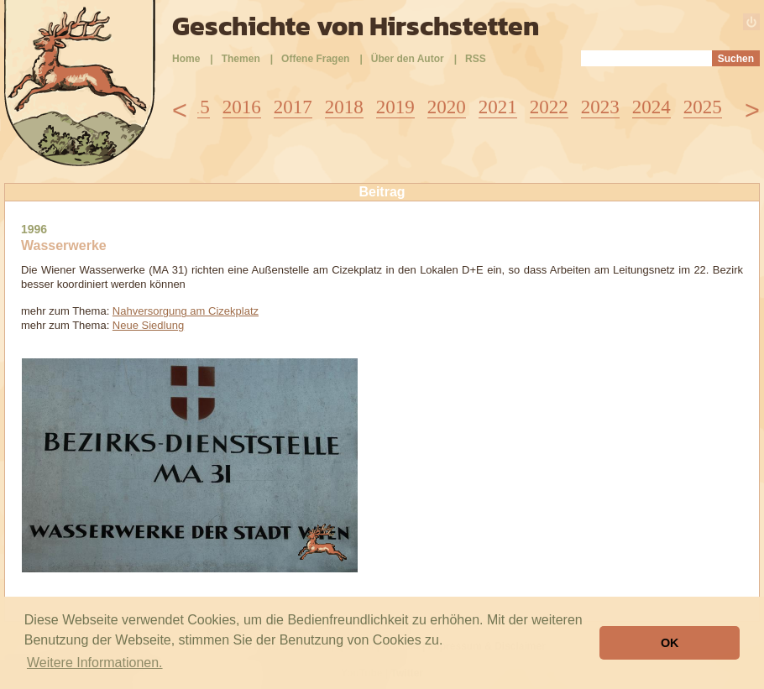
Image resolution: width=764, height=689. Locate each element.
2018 (344, 107)
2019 (395, 107)
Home (186, 59)
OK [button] (670, 643)
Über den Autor (407, 59)
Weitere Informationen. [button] (95, 662)
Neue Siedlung (148, 325)
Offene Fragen (315, 59)
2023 (600, 107)
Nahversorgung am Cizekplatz (186, 311)
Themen (241, 59)
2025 (702, 107)
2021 (498, 107)
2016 (241, 107)
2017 (293, 107)
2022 (549, 107)
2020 (446, 107)
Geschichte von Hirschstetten (355, 26)
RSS (475, 59)
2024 (651, 107)
